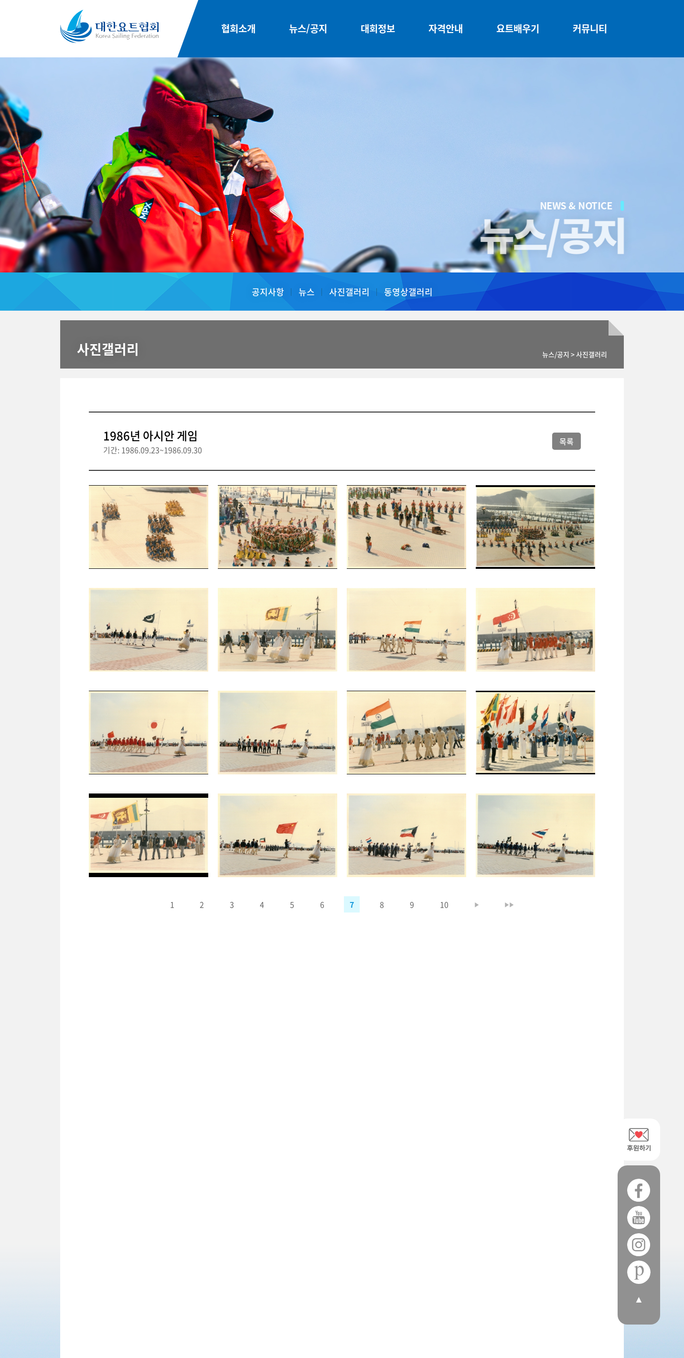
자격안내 (445, 29)
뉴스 (307, 291)
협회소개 (238, 29)
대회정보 (378, 29)
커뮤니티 (590, 29)
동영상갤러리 (408, 291)
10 (444, 904)
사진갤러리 (349, 291)
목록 (566, 441)
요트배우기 (517, 29)
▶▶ (510, 904)
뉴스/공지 (308, 29)
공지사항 (268, 291)
